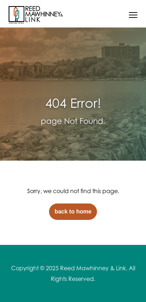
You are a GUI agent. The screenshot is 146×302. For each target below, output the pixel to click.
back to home (72, 211)
